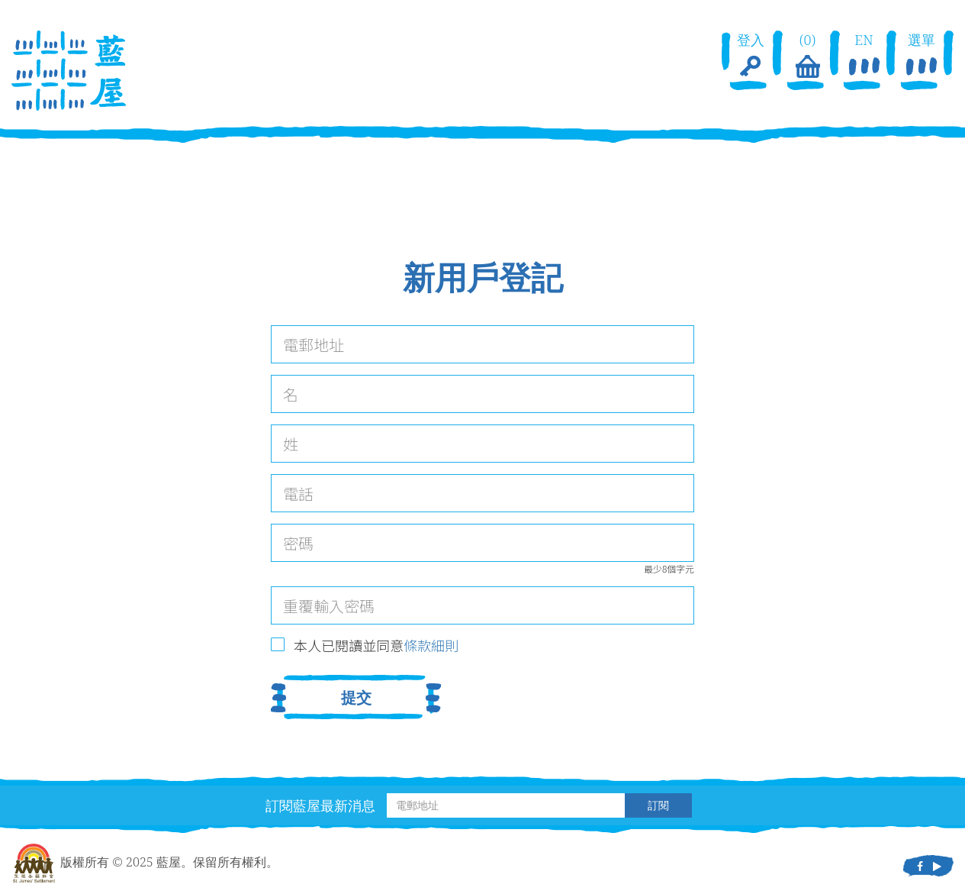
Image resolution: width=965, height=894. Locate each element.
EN (864, 56)
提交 (356, 697)
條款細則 (431, 645)
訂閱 (658, 805)
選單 (921, 56)
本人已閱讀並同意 (376, 645)
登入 (751, 56)
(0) (807, 56)
